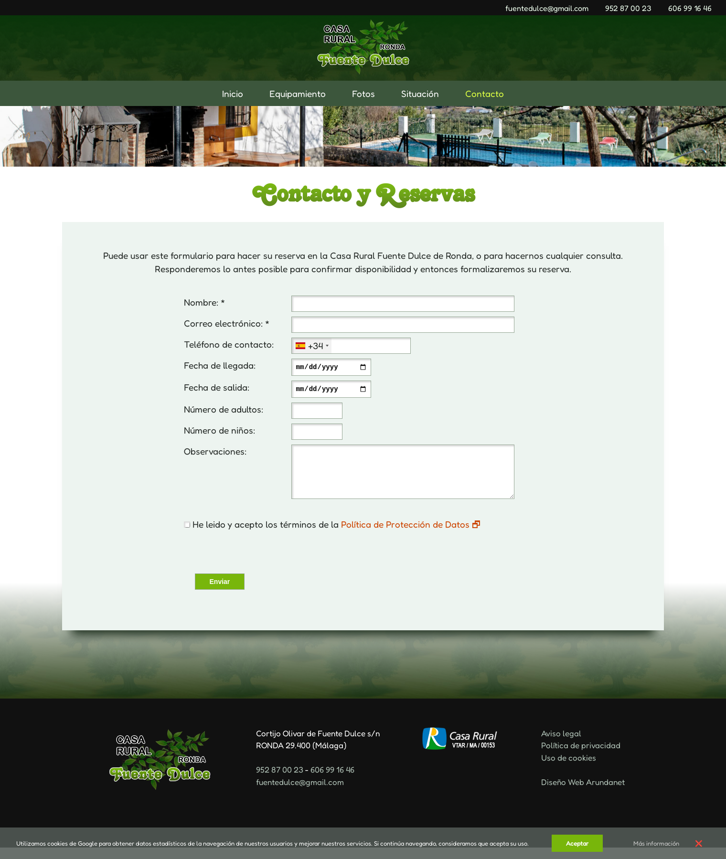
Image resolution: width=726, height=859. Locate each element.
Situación (420, 93)
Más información (656, 843)
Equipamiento (297, 93)
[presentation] (254, 564)
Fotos (363, 93)
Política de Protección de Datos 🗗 (410, 535)
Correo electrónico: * (226, 323)
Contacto (484, 93)
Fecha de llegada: (220, 365)
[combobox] (311, 345)
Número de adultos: (223, 411)
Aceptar (577, 843)
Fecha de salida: (216, 388)
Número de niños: (219, 432)
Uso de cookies (568, 769)
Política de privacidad (580, 757)
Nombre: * (204, 302)
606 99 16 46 (690, 8)
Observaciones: (215, 453)
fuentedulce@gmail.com (546, 8)
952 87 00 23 (628, 8)
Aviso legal (561, 745)
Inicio (232, 93)
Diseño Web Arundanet (583, 793)
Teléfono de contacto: (229, 344)
